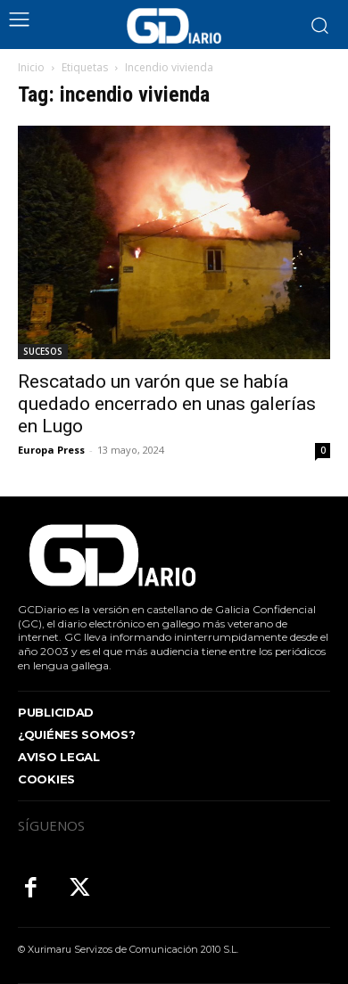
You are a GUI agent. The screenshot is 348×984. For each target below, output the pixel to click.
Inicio (31, 67)
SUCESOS (42, 351)
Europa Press (51, 449)
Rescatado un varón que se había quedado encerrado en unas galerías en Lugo (167, 404)
